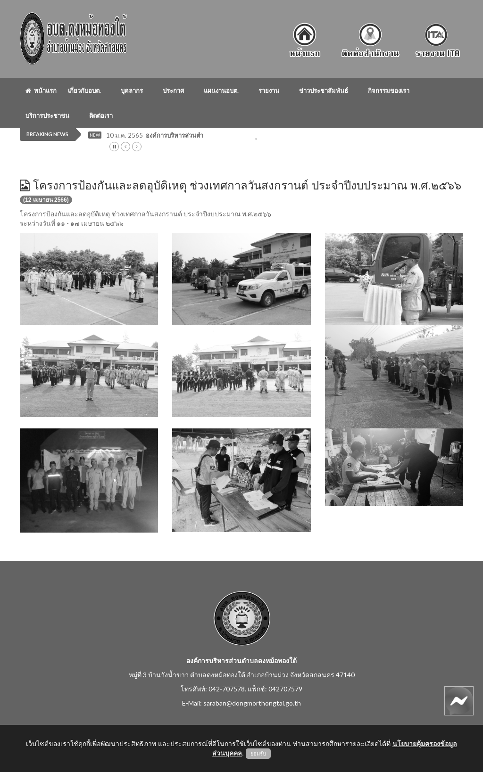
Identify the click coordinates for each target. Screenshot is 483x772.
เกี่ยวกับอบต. (84, 90)
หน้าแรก (41, 90)
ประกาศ (173, 90)
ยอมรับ (258, 753)
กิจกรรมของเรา (388, 90)
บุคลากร (132, 90)
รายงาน (268, 90)
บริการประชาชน (47, 115)
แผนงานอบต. (221, 90)
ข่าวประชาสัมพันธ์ (323, 90)
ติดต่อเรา (101, 115)
